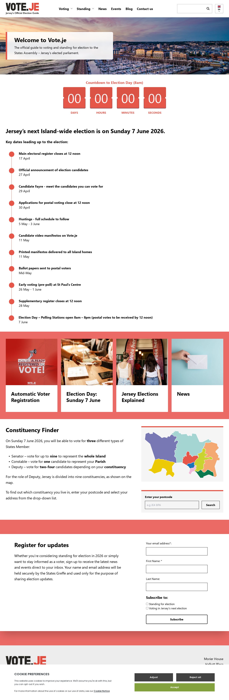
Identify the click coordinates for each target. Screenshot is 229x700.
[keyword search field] (190, 8)
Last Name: (153, 579)
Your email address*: (158, 543)
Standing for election (160, 604)
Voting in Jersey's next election (166, 608)
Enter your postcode (158, 497)
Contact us (145, 8)
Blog (129, 8)
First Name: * (154, 561)
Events (116, 8)
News (102, 8)
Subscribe (176, 619)
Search (210, 505)
